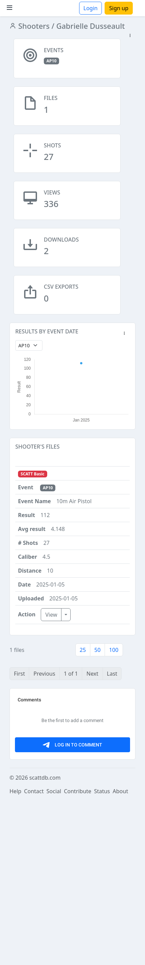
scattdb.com (44, 942)
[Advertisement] (72, 766)
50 (97, 650)
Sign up (118, 8)
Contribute (77, 955)
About (120, 955)
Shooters (33, 26)
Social (54, 955)
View (51, 614)
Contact (34, 955)
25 (83, 650)
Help (15, 955)
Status (102, 955)
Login (91, 8)
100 (113, 650)
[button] (130, 35)
